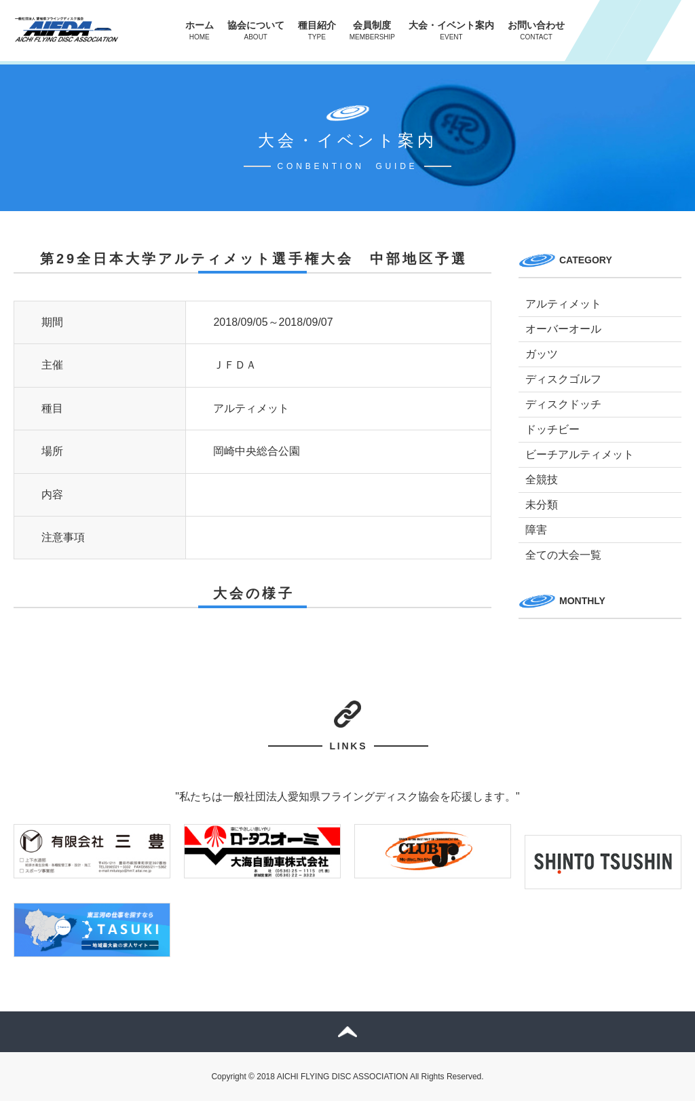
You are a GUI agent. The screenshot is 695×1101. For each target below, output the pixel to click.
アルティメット (563, 304)
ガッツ (541, 354)
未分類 (541, 504)
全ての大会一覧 (563, 555)
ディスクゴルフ (563, 379)
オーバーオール (563, 329)
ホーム (199, 30)
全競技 (541, 479)
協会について (255, 30)
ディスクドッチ (563, 404)
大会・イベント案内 (451, 30)
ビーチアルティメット (579, 454)
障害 (536, 530)
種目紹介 (317, 30)
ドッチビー (552, 429)
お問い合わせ (536, 30)
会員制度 (372, 30)
